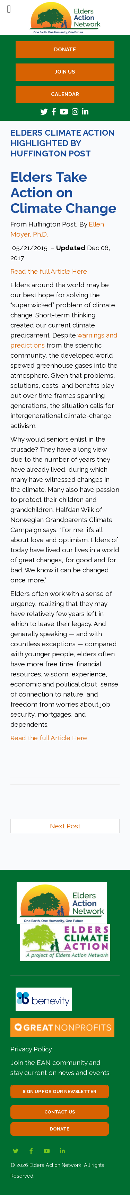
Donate (65, 49)
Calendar (65, 94)
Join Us (65, 72)
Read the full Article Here (48, 271)
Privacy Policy (31, 1049)
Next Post (65, 826)
